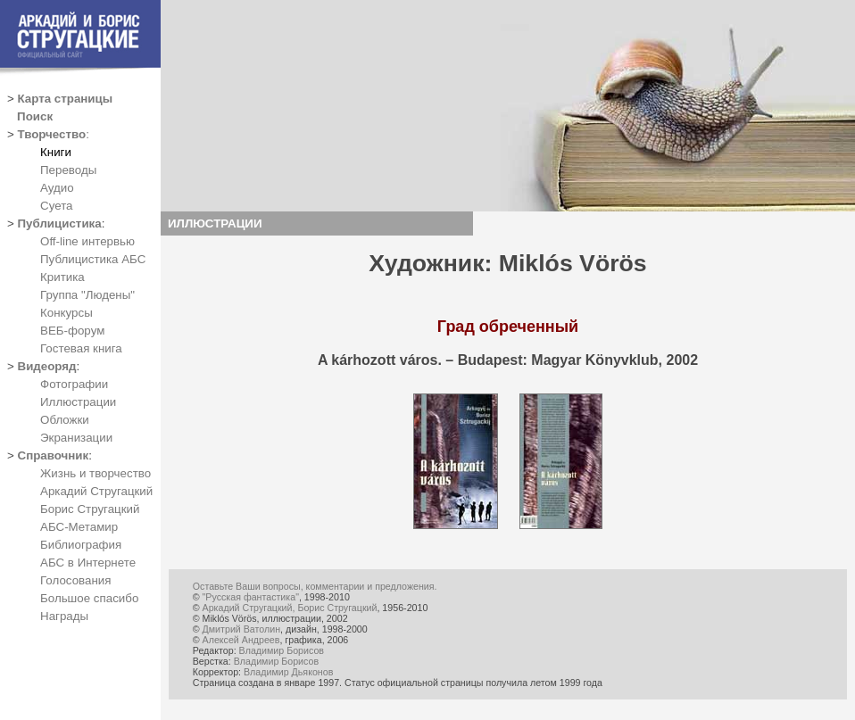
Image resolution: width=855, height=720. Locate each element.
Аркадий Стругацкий (96, 491)
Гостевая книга (81, 348)
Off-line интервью (87, 241)
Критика (62, 277)
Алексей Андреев (241, 639)
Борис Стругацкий (89, 509)
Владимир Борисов (281, 650)
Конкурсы (66, 312)
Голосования (75, 580)
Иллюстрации (78, 402)
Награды (64, 616)
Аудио (57, 187)
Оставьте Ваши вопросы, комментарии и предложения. (315, 586)
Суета (56, 205)
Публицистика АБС (92, 259)
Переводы (68, 170)
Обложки (64, 419)
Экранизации (76, 437)
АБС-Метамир (79, 527)
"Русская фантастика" (251, 597)
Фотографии (74, 384)
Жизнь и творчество (95, 473)
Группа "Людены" (87, 295)
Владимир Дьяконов (288, 671)
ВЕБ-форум (72, 330)
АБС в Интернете (88, 562)
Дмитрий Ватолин (241, 629)
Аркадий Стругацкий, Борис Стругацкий (290, 607)
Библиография (80, 544)
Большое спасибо (89, 598)
